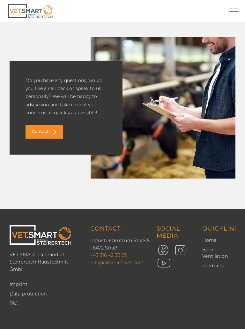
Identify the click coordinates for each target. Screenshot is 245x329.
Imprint (18, 284)
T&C (14, 303)
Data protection (28, 294)
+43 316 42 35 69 (109, 255)
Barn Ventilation (215, 253)
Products (213, 266)
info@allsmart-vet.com (117, 262)
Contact (40, 131)
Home (209, 240)
